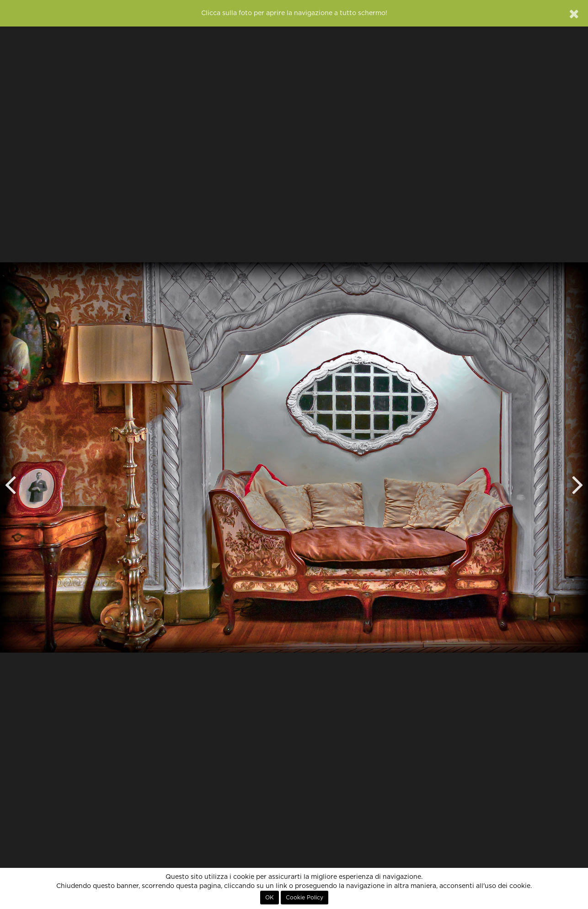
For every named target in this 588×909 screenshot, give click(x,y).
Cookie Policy (304, 897)
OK (269, 897)
